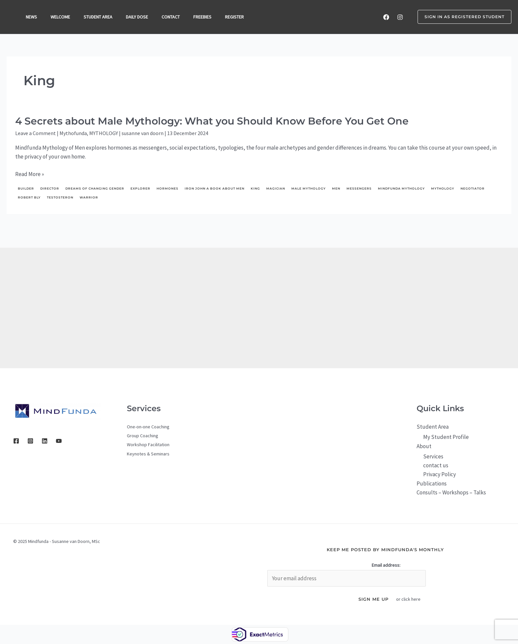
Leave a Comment (35, 133)
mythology (442, 188)
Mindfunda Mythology (401, 188)
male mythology (308, 188)
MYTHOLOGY (103, 133)
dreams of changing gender (94, 188)
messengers (359, 188)
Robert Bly (29, 197)
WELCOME (61, 17)
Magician (275, 188)
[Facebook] (386, 17)
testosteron (60, 197)
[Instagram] (400, 17)
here (416, 599)
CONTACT (175, 17)
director (49, 188)
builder (26, 188)
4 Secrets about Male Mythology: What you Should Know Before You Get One (212, 121)
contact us (435, 465)
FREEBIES (208, 17)
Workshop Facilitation (148, 444)
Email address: (386, 565)
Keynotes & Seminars (148, 454)
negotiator (473, 188)
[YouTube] (59, 441)
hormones (167, 188)
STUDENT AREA (100, 17)
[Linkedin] (45, 441)
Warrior (89, 197)
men (336, 188)
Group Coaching (142, 436)
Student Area (433, 426)
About (424, 446)
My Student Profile (446, 437)
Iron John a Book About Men (214, 188)
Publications (432, 483)
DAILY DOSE (140, 17)
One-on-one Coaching (148, 427)
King (255, 188)
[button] (460, 17)
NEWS (31, 17)
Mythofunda (73, 133)
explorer (140, 188)
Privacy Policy (439, 474)
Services (433, 456)
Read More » (29, 174)
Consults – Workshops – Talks (451, 492)
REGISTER (240, 17)
